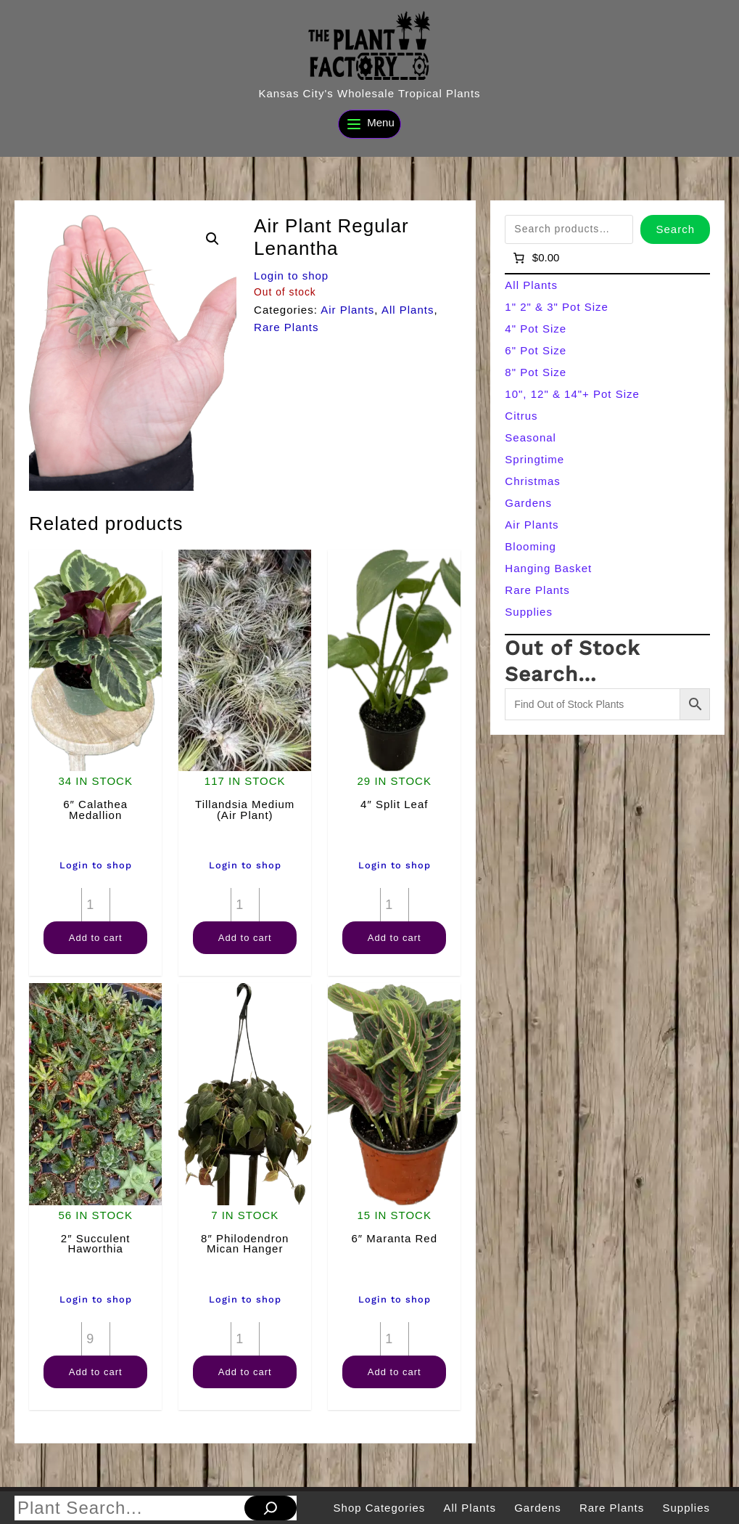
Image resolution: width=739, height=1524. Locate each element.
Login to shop (291, 275)
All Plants (407, 309)
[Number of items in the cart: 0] (535, 258)
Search (675, 229)
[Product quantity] (95, 904)
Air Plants (347, 309)
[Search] (270, 1508)
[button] (212, 239)
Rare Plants (286, 327)
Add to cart (96, 937)
